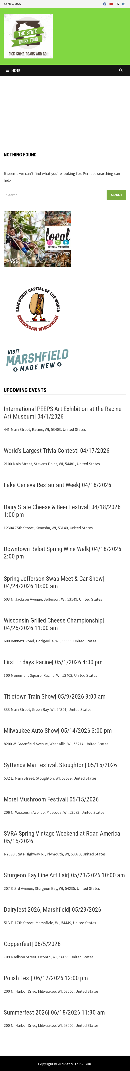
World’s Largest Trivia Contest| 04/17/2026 (56, 450)
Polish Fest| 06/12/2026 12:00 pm (46, 978)
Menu (13, 70)
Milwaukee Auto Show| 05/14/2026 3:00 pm (58, 730)
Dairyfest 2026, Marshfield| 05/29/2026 (52, 909)
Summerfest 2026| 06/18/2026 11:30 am (54, 1012)
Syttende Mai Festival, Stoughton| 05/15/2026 (60, 765)
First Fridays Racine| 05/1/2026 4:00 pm (53, 662)
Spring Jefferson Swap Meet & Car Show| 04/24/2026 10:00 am (54, 582)
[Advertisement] (65, 109)
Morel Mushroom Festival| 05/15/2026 (51, 799)
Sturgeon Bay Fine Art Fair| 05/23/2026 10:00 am (64, 875)
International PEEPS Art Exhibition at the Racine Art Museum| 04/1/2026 (63, 412)
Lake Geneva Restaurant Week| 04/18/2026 (57, 485)
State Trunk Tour (78, 1064)
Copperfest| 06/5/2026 (32, 944)
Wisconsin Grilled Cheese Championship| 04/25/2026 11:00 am (54, 624)
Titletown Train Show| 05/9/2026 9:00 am (54, 696)
